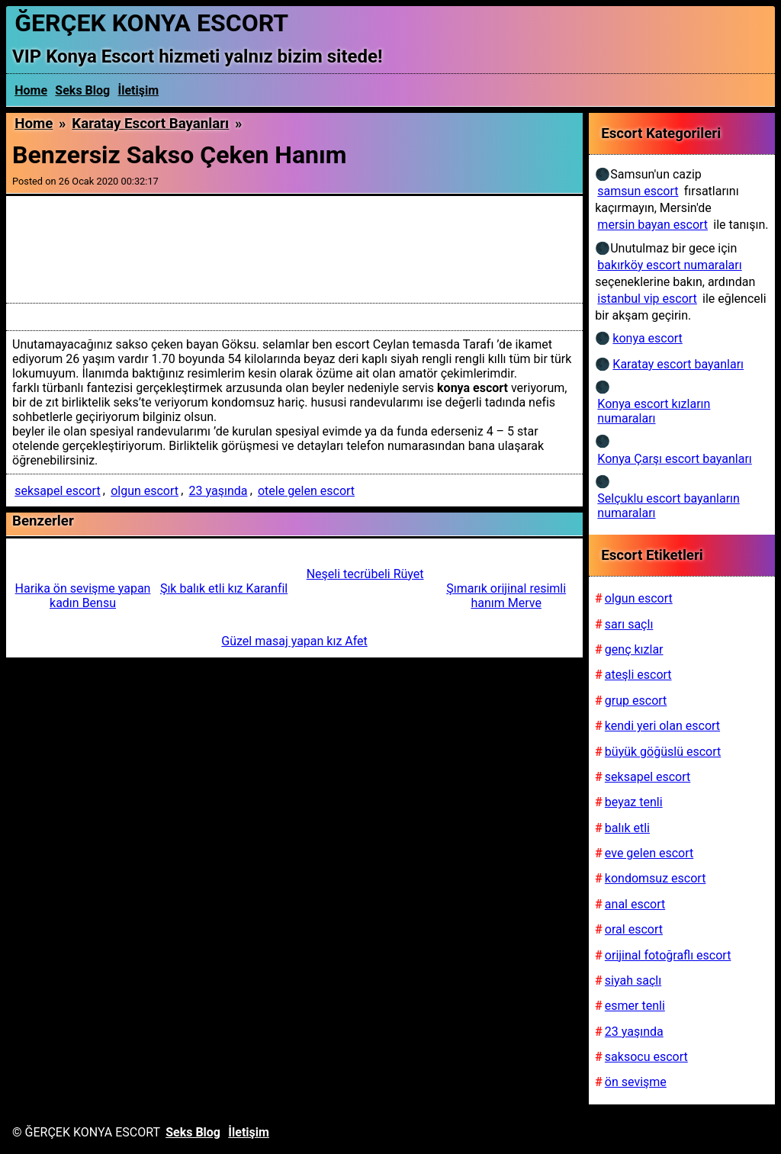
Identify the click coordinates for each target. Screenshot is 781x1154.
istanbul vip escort (646, 298)
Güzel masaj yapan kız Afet (294, 641)
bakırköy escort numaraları (669, 265)
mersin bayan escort (652, 224)
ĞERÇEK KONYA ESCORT (151, 22)
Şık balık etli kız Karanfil (224, 588)
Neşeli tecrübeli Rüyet (365, 574)
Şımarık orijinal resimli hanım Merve (506, 595)
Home (30, 90)
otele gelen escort (306, 491)
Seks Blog (82, 90)
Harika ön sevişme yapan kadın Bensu (83, 595)
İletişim (138, 90)
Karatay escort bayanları (150, 123)
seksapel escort (57, 491)
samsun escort (637, 191)
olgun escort (144, 491)
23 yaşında (218, 491)
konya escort (647, 338)
